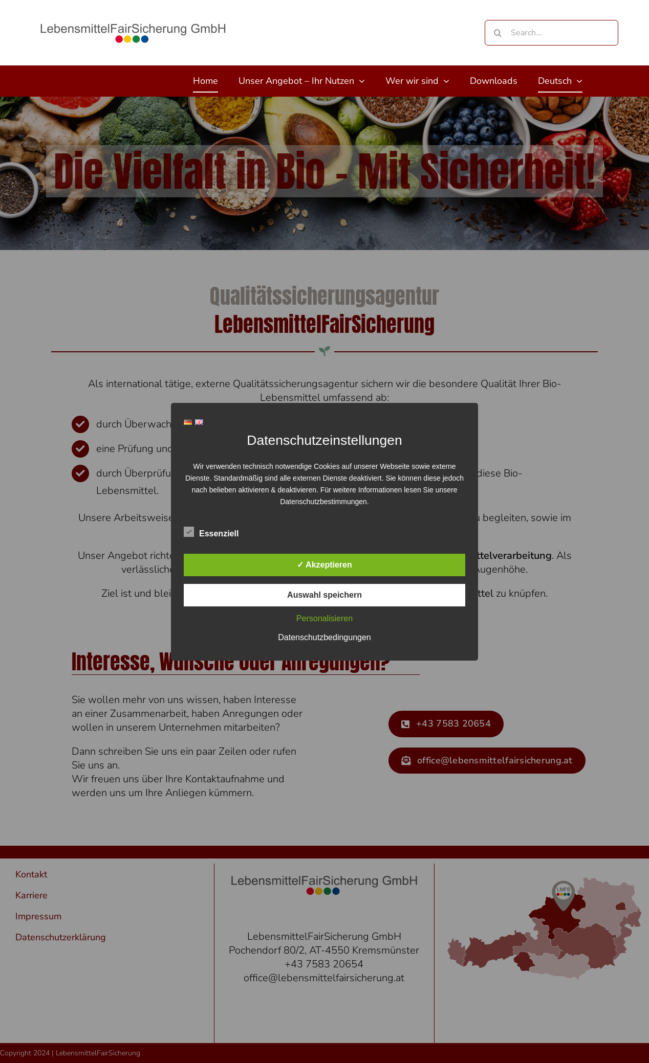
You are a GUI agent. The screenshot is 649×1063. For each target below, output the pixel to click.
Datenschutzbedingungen (324, 637)
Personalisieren (324, 618)
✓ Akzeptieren (324, 564)
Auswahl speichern (324, 595)
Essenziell (211, 532)
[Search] (497, 33)
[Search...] (551, 33)
